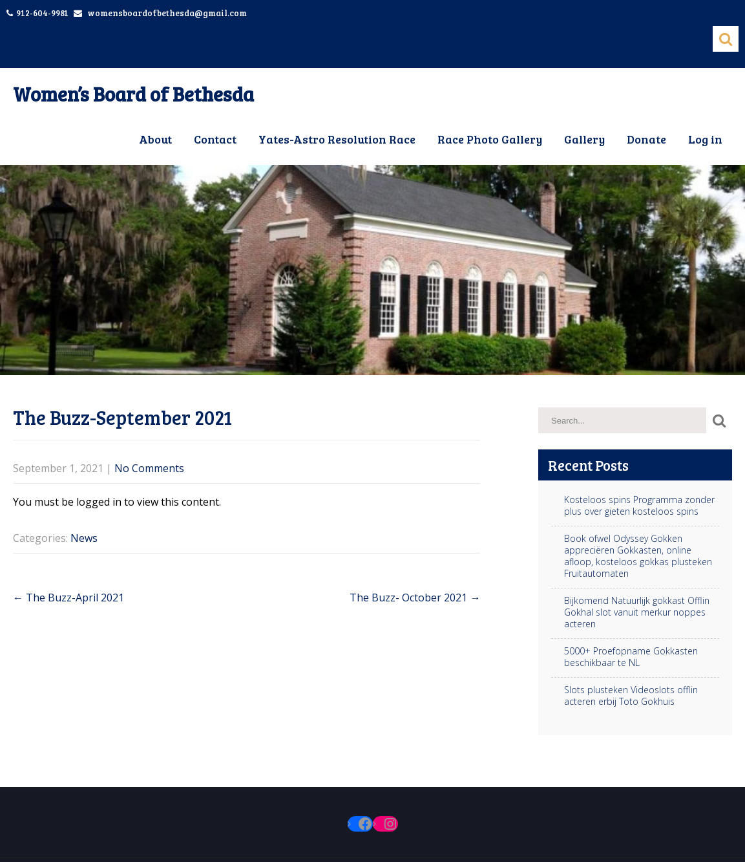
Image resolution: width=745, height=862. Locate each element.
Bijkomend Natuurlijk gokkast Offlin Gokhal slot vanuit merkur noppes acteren (636, 612)
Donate (646, 139)
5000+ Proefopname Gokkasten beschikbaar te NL (631, 657)
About (155, 139)
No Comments (149, 468)
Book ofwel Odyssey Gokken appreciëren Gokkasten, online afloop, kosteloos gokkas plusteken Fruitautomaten (638, 556)
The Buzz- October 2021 (415, 597)
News (84, 538)
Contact (215, 139)
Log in (705, 139)
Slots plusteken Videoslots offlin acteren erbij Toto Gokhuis (631, 695)
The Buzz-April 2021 (68, 597)
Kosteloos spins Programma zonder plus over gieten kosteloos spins (639, 505)
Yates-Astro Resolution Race (336, 139)
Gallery (584, 139)
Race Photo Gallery (489, 139)
